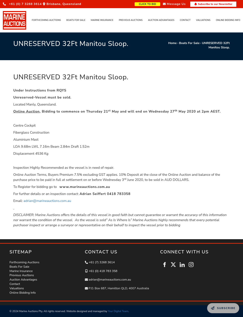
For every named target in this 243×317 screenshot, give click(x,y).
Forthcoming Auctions (46, 20)
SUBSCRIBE (215, 305)
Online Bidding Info (228, 20)
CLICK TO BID (153, 4)
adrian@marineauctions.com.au (47, 201)
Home (172, 43)
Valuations (203, 20)
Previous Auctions (131, 20)
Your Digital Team (118, 311)
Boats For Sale (75, 20)
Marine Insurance (102, 20)
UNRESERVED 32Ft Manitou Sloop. (216, 45)
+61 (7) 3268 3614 (102, 262)
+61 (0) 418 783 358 (103, 271)
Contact (185, 20)
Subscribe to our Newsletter (213, 4)
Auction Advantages (161, 20)
